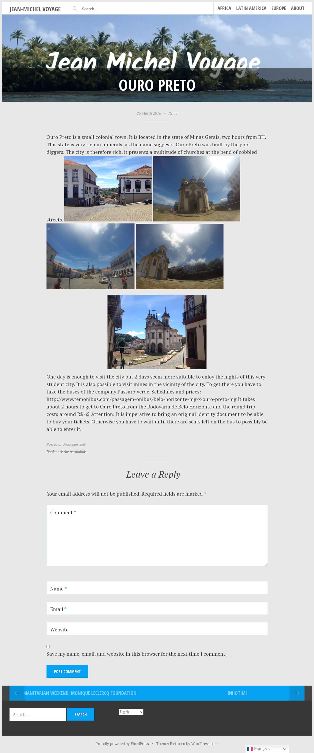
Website (59, 629)
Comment (63, 512)
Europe (279, 8)
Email (58, 609)
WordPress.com (204, 743)
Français (258, 749)
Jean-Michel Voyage (35, 9)
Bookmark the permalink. (66, 451)
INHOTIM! (237, 693)
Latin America (251, 8)
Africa (224, 8)
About (297, 8)
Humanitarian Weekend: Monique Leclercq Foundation (77, 693)
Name (58, 588)
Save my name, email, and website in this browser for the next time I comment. (136, 653)
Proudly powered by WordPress (122, 743)
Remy (172, 113)
